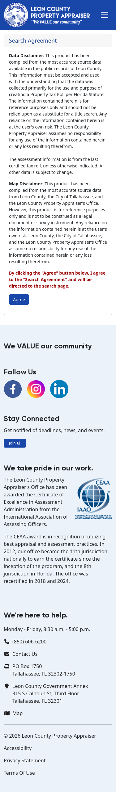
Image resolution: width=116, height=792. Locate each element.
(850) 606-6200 (29, 641)
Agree (19, 299)
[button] (104, 15)
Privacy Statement (25, 760)
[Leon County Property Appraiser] (47, 14)
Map (17, 713)
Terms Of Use (19, 772)
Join (15, 443)
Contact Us (24, 654)
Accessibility (18, 748)
